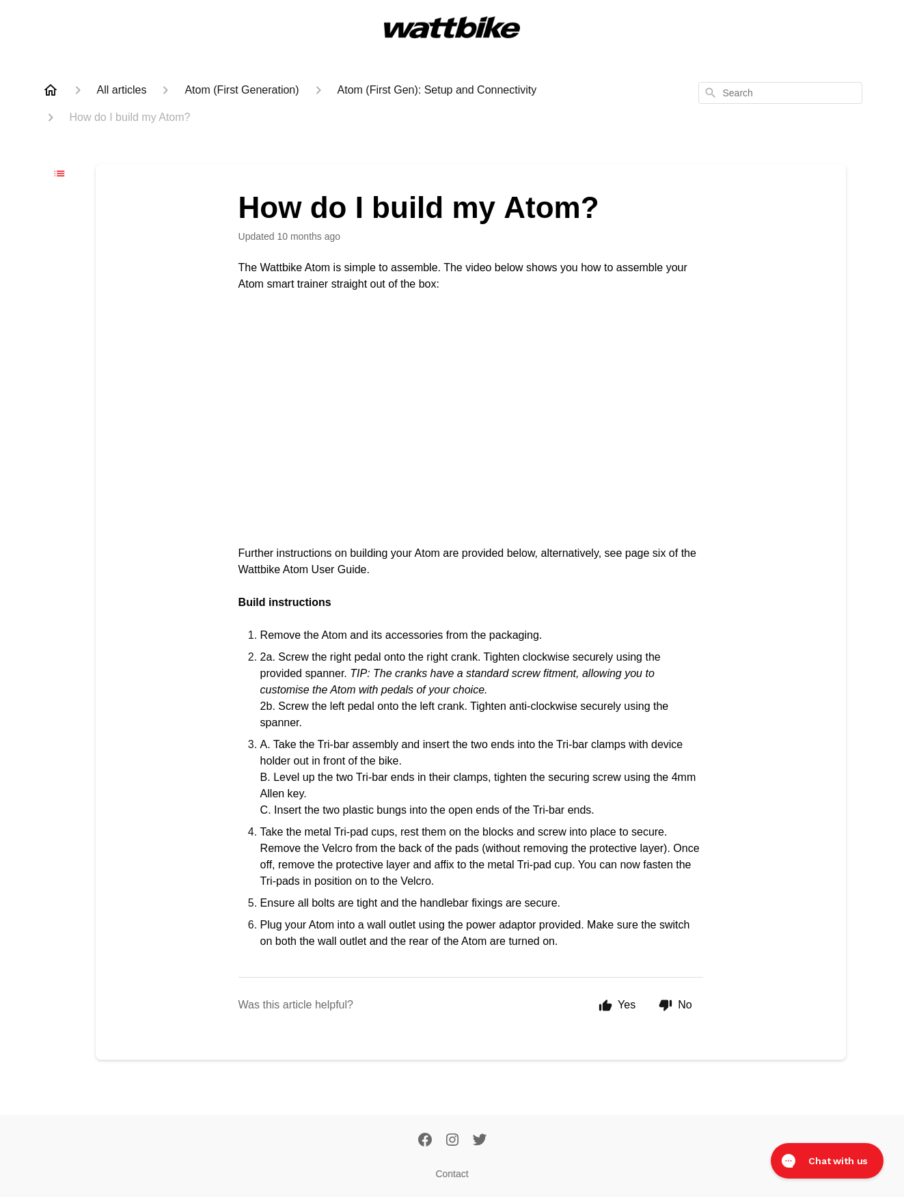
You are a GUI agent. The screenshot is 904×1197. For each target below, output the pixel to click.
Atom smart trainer (283, 284)
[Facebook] (425, 1141)
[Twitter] (479, 1141)
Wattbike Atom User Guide (302, 569)
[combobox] (780, 93)
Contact (451, 1173)
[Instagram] (452, 1141)
